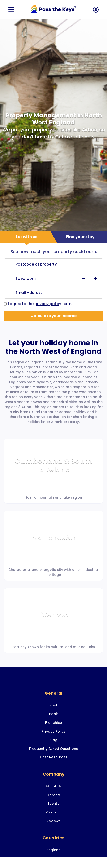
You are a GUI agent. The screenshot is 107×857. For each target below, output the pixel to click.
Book (53, 713)
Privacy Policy (54, 731)
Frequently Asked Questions (53, 748)
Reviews (53, 821)
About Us (54, 786)
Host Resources (53, 757)
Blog (53, 739)
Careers (54, 795)
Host (53, 705)
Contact (53, 812)
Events (53, 803)
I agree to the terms (40, 303)
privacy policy (47, 303)
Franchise (53, 722)
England (54, 850)
